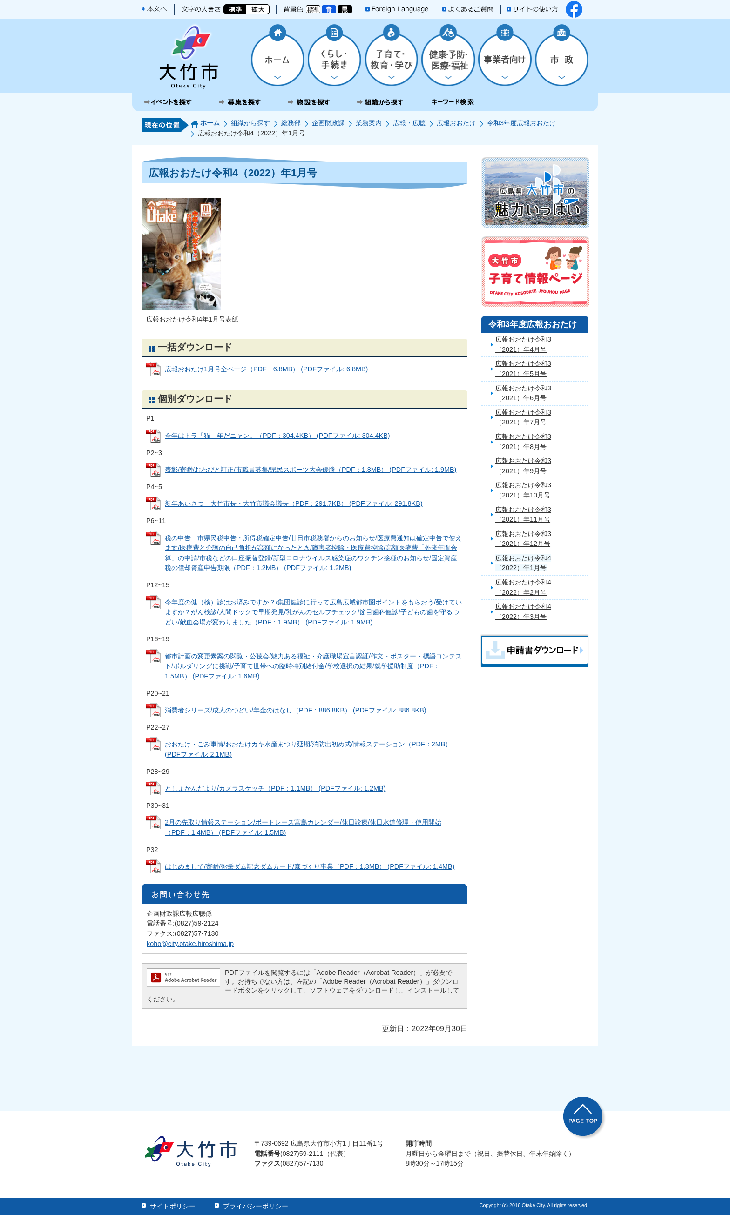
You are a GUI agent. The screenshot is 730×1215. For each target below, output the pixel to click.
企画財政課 (328, 123)
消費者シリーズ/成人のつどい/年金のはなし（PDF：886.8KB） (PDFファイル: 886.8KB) (295, 710)
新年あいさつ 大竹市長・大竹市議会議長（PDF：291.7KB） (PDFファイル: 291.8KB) (294, 503)
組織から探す (250, 123)
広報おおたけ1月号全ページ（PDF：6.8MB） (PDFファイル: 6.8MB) (266, 369)
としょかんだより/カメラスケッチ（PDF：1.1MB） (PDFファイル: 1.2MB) (275, 788)
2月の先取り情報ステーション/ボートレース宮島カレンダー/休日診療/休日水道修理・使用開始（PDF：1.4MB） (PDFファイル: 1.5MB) (303, 827)
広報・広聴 (409, 123)
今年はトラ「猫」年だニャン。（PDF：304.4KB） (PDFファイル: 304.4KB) (277, 435)
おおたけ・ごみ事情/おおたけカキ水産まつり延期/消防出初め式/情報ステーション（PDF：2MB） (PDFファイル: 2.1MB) (308, 749)
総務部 (291, 123)
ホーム (210, 123)
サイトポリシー (173, 1206)
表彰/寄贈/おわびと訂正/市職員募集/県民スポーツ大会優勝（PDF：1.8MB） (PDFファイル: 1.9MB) (310, 469)
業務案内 (369, 123)
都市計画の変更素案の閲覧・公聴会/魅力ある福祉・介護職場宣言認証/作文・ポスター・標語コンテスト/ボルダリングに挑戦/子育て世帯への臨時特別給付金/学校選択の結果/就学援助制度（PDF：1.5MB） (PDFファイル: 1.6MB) (313, 666)
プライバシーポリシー (255, 1206)
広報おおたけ (456, 123)
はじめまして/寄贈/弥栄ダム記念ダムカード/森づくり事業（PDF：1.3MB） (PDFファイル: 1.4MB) (309, 866)
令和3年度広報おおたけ (521, 123)
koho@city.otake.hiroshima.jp (190, 943)
